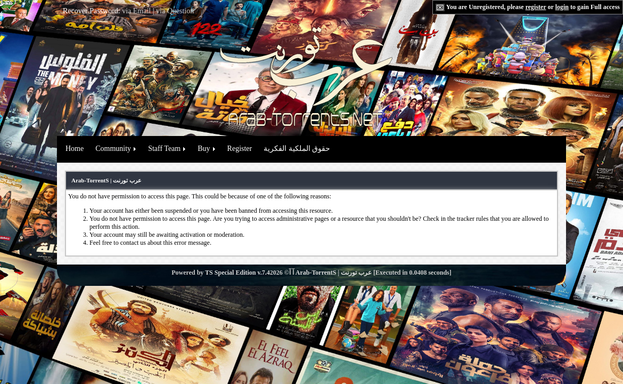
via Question (175, 11)
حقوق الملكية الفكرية (297, 149)
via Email (136, 11)
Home (74, 149)
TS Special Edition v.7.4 (237, 272)
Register (239, 149)
